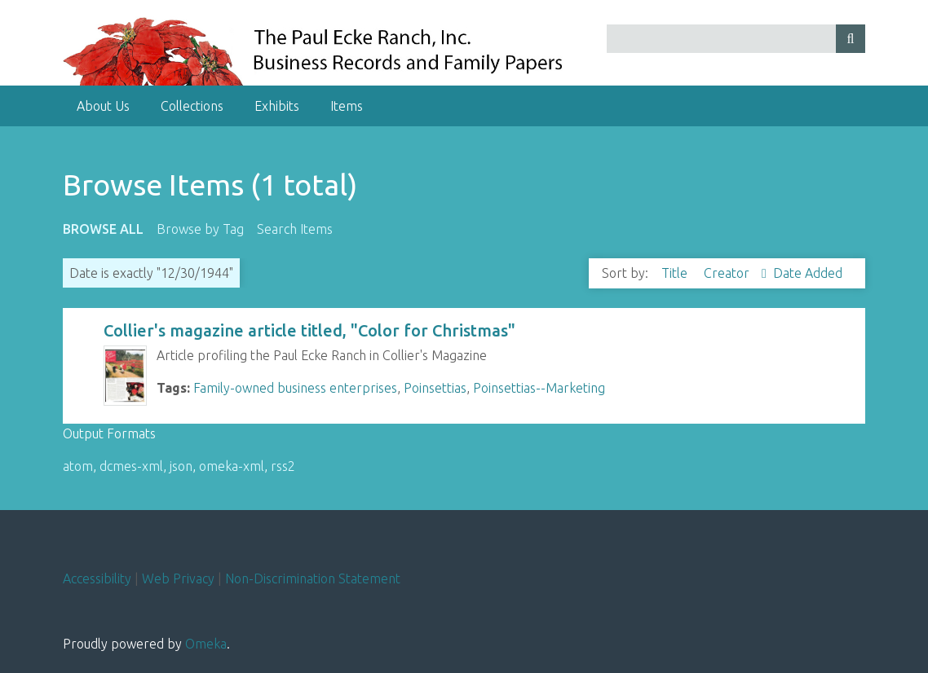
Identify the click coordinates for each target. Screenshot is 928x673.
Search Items (295, 229)
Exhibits (276, 106)
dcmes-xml (131, 466)
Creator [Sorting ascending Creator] (728, 273)
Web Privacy (178, 578)
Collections (192, 106)
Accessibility (97, 578)
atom (78, 466)
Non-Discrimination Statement (312, 578)
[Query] (736, 38)
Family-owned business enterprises (295, 387)
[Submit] (850, 38)
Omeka (206, 643)
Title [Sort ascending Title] (676, 273)
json (181, 466)
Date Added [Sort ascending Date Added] (807, 273)
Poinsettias (435, 387)
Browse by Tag (200, 229)
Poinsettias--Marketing (539, 387)
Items (346, 106)
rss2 (283, 466)
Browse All (103, 229)
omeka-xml (231, 466)
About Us (103, 106)
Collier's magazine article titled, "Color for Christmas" (309, 330)
